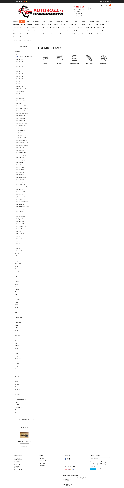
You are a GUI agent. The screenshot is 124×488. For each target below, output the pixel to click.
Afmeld (99, 469)
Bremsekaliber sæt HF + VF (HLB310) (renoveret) (24, 442)
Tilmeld (93, 469)
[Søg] (110, 8)
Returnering (17, 464)
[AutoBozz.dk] (41, 11)
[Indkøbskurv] (106, 5)
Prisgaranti (79, 16)
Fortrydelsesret (18, 469)
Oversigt (16, 467)
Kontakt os (17, 466)
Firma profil (17, 461)
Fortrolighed (17, 458)
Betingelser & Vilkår (19, 463)
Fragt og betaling (18, 459)
